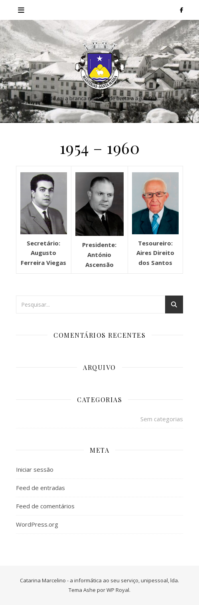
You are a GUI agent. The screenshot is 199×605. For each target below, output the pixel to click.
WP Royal (117, 589)
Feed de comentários (45, 506)
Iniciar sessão (34, 469)
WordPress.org (37, 524)
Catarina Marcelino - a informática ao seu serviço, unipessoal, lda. (99, 580)
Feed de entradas (40, 488)
